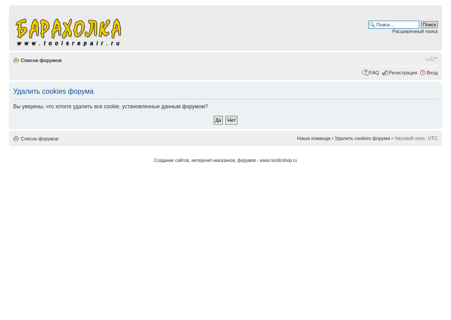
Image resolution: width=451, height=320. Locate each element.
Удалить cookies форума (362, 138)
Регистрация (403, 72)
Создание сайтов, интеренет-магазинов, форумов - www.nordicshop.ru (225, 160)
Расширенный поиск (415, 31)
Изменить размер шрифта (431, 59)
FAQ (374, 72)
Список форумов (41, 60)
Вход (432, 72)
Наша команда (313, 138)
